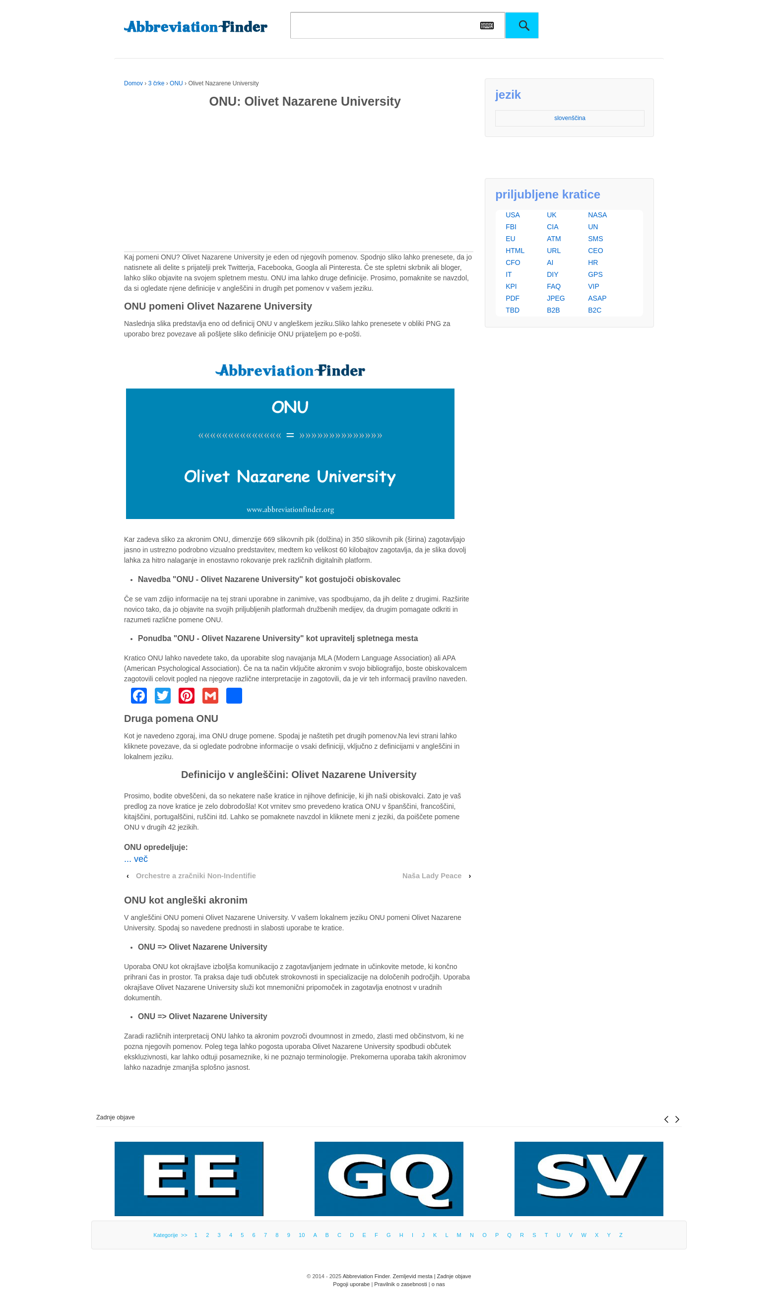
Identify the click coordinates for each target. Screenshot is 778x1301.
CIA (552, 227)
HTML (515, 251)
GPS (595, 274)
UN (593, 227)
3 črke (156, 83)
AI (550, 262)
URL (554, 251)
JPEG (556, 298)
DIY (552, 274)
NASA (597, 215)
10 (302, 1235)
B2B (553, 310)
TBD (512, 310)
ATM (554, 239)
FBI (511, 227)
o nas (438, 1284)
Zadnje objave (115, 1117)
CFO (513, 262)
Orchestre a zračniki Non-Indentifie (196, 876)
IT (509, 274)
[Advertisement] (298, 182)
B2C (594, 310)
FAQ (554, 286)
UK (551, 215)
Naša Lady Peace (431, 876)
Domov (133, 83)
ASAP (597, 298)
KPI (511, 286)
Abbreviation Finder (366, 1276)
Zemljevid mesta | (415, 1276)
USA (513, 215)
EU (510, 239)
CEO (595, 251)
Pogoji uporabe (351, 1284)
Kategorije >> (172, 1235)
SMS (595, 239)
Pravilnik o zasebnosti (400, 1284)
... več (136, 859)
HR (593, 262)
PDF (512, 298)
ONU (176, 83)
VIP (593, 286)
